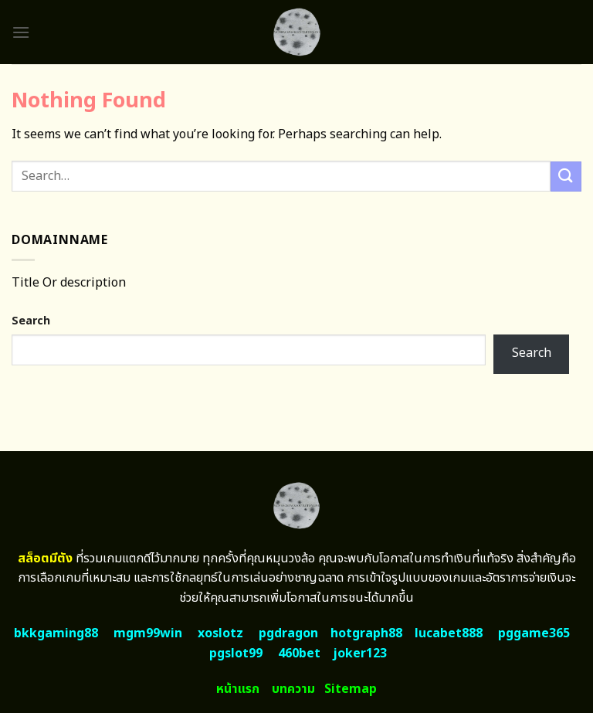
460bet (299, 653)
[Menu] (21, 32)
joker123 (360, 653)
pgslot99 (236, 653)
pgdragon (288, 633)
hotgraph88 (366, 633)
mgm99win (148, 633)
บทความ (293, 689)
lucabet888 (449, 633)
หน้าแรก (237, 689)
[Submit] (566, 176)
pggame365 (534, 633)
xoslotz (220, 633)
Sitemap (350, 689)
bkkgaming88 (56, 633)
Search (31, 321)
